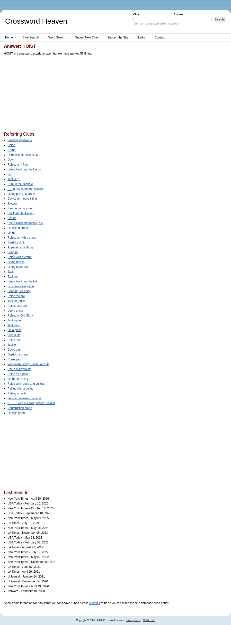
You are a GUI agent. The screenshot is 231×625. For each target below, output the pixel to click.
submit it (94, 603)
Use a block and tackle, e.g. (25, 223)
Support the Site (117, 37)
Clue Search (31, 37)
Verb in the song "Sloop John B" (28, 364)
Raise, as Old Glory (20, 315)
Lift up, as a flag (18, 379)
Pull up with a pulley (20, 388)
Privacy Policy (133, 620)
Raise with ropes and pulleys (26, 383)
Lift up (12, 232)
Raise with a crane (20, 257)
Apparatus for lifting (20, 247)
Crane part (14, 359)
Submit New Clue (86, 37)
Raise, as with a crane (22, 237)
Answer (178, 14)
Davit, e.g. (14, 349)
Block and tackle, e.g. (21, 213)
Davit (11, 159)
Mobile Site (149, 620)
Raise (11, 145)
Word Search (56, 37)
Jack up (13, 276)
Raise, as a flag (18, 164)
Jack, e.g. (14, 179)
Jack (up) (13, 325)
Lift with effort (16, 413)
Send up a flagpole (20, 208)
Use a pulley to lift (19, 369)
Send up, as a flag (19, 291)
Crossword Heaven (36, 21)
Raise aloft (14, 340)
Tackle (12, 344)
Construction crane (20, 408)
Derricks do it (16, 242)
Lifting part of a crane (21, 194)
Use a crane (15, 310)
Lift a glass (14, 330)
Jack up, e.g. (16, 320)
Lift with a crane (18, 228)
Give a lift (14, 335)
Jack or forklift (17, 301)
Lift (9, 174)
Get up (12, 218)
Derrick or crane (18, 354)
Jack (11, 271)
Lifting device (16, 262)
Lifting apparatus (18, 267)
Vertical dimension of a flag (25, 398)
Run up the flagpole (20, 184)
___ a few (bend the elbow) (25, 189)
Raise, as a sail (17, 306)
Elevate (12, 203)
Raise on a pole (18, 374)
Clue (136, 14)
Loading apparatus (20, 140)
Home (9, 37)
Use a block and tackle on (24, 169)
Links (141, 37)
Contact (160, 37)
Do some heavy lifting (22, 286)
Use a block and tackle (22, 281)
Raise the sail (16, 296)
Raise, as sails (17, 393)
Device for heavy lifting (22, 198)
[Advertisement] (69, 94)
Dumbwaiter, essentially (23, 155)
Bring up (13, 252)
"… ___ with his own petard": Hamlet (31, 403)
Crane (12, 150)
